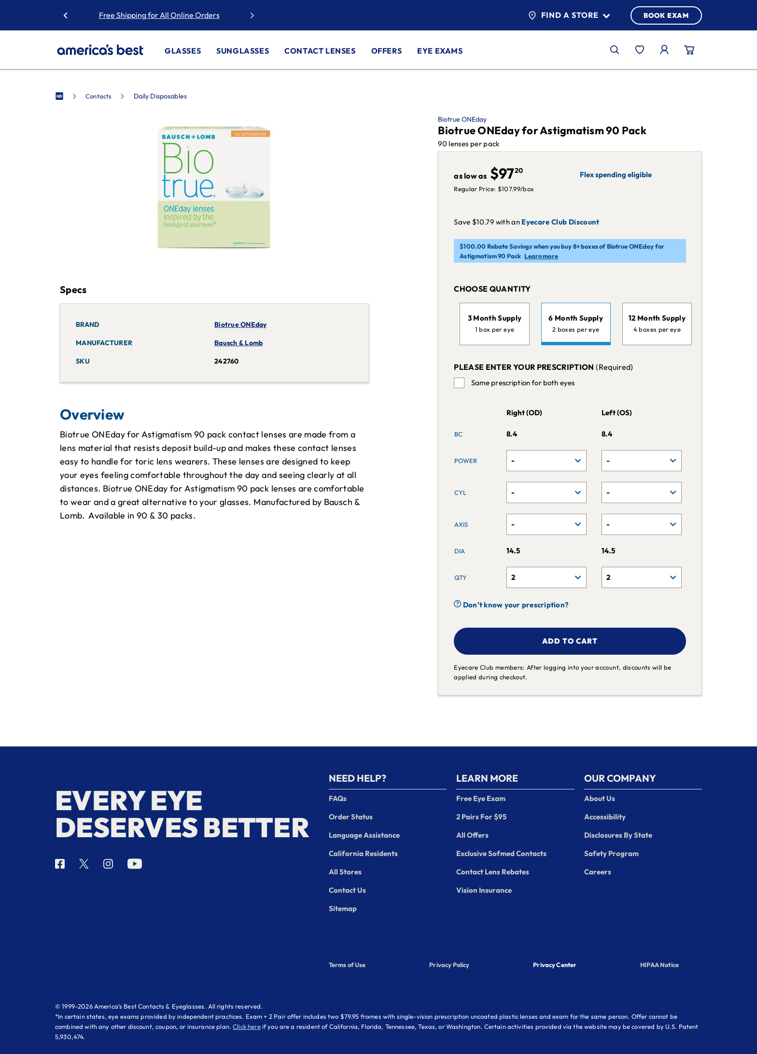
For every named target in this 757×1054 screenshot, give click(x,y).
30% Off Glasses (188, 15)
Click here (247, 1026)
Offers (386, 51)
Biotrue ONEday (462, 119)
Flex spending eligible (616, 174)
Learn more (541, 256)
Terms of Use (347, 965)
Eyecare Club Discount (560, 222)
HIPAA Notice (659, 965)
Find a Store (569, 15)
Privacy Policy (449, 965)
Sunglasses (242, 51)
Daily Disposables (160, 96)
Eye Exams (440, 51)
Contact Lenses (319, 51)
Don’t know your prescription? (511, 604)
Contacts (98, 96)
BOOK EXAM (666, 15)
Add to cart (570, 641)
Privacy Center (554, 965)
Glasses (183, 51)
